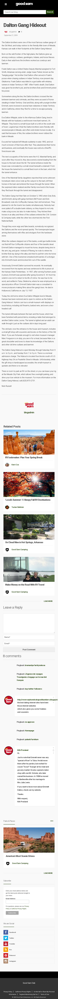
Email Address (10, 898)
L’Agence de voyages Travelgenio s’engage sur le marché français (32, 677)
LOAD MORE (48, 601)
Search (50, 12)
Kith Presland (22, 750)
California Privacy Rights (18, 909)
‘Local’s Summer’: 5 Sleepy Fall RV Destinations (27, 499)
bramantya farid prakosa (35, 665)
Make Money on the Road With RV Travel (24, 584)
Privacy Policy (8, 992)
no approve (29, 722)
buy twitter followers (33, 689)
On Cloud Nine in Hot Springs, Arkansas (24, 542)
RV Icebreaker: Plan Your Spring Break (23, 457)
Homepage (29, 731)
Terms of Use (45, 994)
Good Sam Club (29, 983)
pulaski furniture (31, 739)
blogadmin (13, 32)
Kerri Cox (15, 465)
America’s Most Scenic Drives (20, 856)
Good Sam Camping (20, 549)
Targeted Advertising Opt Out (28, 994)
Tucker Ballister (18, 507)
